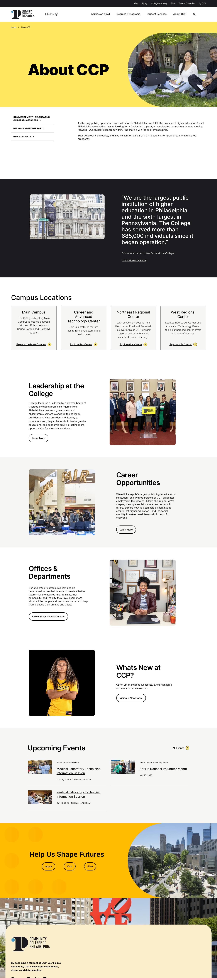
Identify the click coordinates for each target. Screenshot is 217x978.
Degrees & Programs (130, 14)
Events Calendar (187, 3)
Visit (136, 3)
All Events (181, 748)
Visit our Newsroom (131, 698)
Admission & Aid (102, 14)
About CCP (181, 14)
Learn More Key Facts (134, 260)
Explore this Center (83, 344)
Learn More (38, 438)
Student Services (158, 14)
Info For (48, 14)
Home (13, 27)
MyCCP (202, 3)
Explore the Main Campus (33, 344)
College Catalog (159, 3)
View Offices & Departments (48, 616)
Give (173, 3)
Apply (144, 3)
